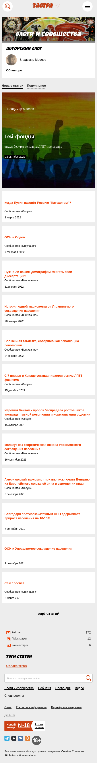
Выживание (29, 280)
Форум (26, 211)
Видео (79, 688)
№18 (24, 725)
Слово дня (63, 688)
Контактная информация (31, 707)
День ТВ (9, 715)
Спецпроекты (14, 695)
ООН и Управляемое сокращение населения (38, 548)
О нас (8, 707)
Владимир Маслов (20, 109)
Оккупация (28, 245)
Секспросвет (14, 583)
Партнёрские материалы (66, 707)
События (44, 688)
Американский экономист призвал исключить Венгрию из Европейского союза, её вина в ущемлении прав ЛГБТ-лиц (47, 484)
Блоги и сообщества (19, 688)
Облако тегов (16, 666)
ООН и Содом (14, 237)
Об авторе (14, 70)
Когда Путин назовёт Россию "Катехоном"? (37, 202)
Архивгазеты (39, 726)
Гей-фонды (19, 136)
